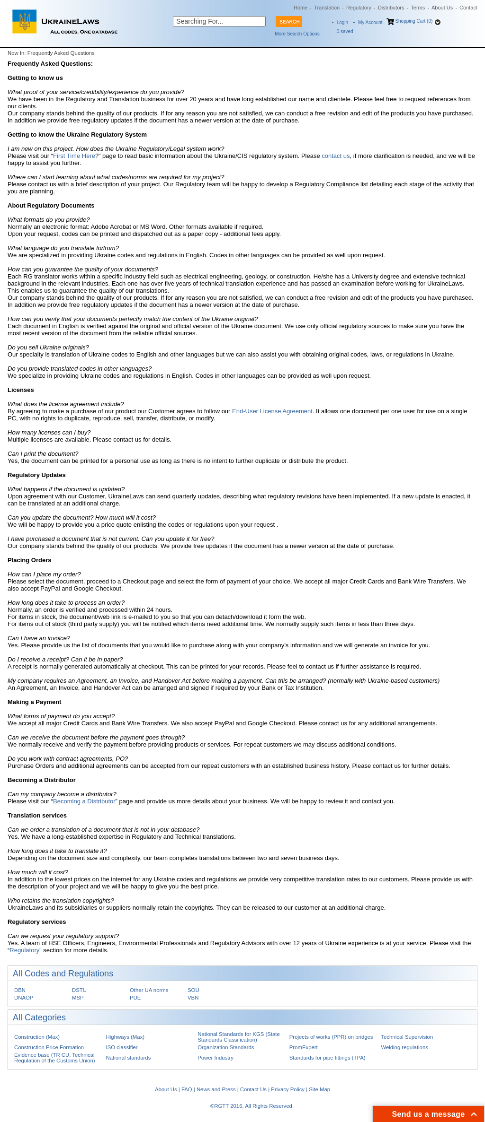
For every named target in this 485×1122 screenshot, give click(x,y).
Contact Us (253, 1089)
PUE (135, 997)
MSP (78, 997)
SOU (193, 990)
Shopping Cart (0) (413, 21)
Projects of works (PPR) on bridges (331, 1037)
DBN (20, 990)
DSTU (79, 990)
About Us (442, 7)
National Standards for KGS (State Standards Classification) (239, 1037)
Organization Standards (226, 1047)
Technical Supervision (407, 1037)
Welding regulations (404, 1047)
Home (300, 7)
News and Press (216, 1089)
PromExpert (303, 1047)
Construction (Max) (37, 1037)
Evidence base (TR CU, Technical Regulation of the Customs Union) (54, 1057)
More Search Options (297, 33)
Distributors (391, 7)
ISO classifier (122, 1047)
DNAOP (23, 997)
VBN (193, 997)
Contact (468, 7)
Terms (418, 7)
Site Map (319, 1089)
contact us (336, 155)
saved (345, 31)
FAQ (186, 1089)
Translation (327, 7)
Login (342, 22)
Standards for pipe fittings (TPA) (327, 1058)
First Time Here (74, 155)
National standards (128, 1058)
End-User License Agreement (272, 411)
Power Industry (216, 1058)
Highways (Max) (125, 1037)
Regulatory (358, 7)
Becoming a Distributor (84, 801)
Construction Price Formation (49, 1047)
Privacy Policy (288, 1089)
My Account (370, 22)
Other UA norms (149, 990)
